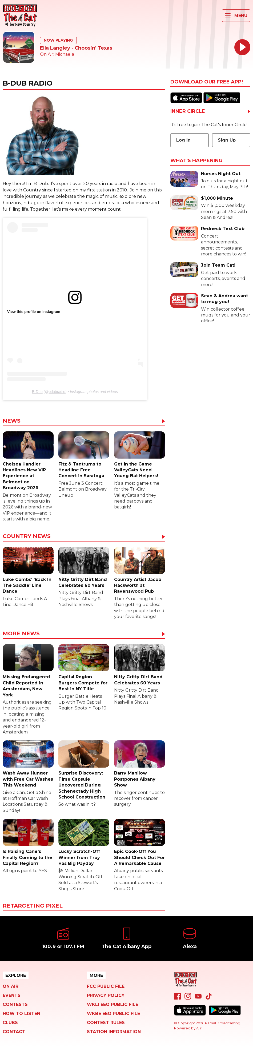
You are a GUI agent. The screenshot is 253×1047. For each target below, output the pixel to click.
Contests (15, 1004)
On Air (10, 986)
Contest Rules (106, 1022)
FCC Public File (106, 986)
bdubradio (57, 392)
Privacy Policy (106, 995)
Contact (14, 1031)
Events (12, 995)
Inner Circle (187, 111)
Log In (183, 140)
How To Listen (21, 1013)
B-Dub (37, 392)
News (12, 421)
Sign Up (227, 140)
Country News (27, 536)
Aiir (199, 1028)
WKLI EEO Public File (112, 1004)
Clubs (10, 1022)
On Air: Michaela (57, 54)
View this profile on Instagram (33, 312)
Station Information (114, 1031)
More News (21, 634)
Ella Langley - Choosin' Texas (76, 48)
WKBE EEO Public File (113, 1013)
